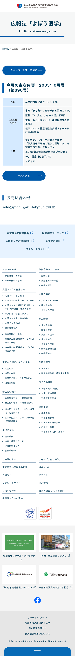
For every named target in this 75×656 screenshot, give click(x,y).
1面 (13, 102)
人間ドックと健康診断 (20, 241)
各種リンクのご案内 (12, 498)
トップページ (9, 269)
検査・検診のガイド (14, 441)
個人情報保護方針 (37, 628)
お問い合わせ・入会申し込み (18, 378)
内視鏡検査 (46, 353)
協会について (46, 467)
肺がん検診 (46, 330)
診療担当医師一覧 (49, 280)
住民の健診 (44, 362)
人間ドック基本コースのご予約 (19, 300)
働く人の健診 (46, 382)
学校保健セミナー (13, 446)
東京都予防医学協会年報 (14, 467)
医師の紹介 (46, 285)
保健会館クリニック (55, 233)
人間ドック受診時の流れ (16, 318)
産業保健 (45, 413)
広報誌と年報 (47, 427)
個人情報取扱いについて (37, 633)
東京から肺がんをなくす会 (16, 362)
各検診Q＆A (11, 450)
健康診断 (9, 436)
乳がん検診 (46, 305)
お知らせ (7, 475)
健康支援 (43, 406)
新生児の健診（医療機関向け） (19, 402)
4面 (13, 150)
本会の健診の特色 (49, 388)
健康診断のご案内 (13, 334)
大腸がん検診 (47, 334)
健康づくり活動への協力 (53, 432)
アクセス (43, 475)
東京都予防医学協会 (20, 233)
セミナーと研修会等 (50, 422)
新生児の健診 (55, 241)
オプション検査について (16, 314)
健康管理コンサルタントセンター (19, 547)
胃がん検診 (46, 325)
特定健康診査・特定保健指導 (55, 373)
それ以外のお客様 (13, 280)
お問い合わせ (9, 490)
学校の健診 (8, 430)
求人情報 (43, 482)
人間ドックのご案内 (14, 296)
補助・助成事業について (56, 545)
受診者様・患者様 (13, 276)
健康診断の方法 (48, 398)
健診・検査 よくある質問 (52, 490)
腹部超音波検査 (48, 348)
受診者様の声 (11, 328)
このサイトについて (37, 617)
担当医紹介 (10, 382)
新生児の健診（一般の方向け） (19, 398)
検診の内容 (10, 373)
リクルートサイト (37, 249)
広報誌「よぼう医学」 (50, 459)
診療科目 (45, 276)
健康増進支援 (47, 418)
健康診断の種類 (48, 393)
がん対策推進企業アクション (19, 577)
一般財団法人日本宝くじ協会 (56, 577)
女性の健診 (44, 294)
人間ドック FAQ (13, 323)
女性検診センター (49, 300)
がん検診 (43, 319)
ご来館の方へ (9, 459)
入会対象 (9, 368)
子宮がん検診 (47, 310)
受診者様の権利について (37, 623)
